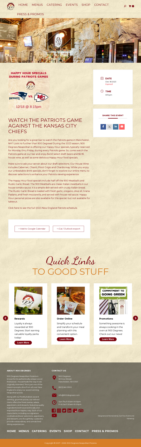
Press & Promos (105, 431)
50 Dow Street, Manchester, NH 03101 (42, 3)
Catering (39, 431)
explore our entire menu (72, 170)
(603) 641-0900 (65, 387)
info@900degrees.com (69, 395)
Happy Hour (53, 147)
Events (55, 431)
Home (11, 431)
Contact (82, 431)
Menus (24, 431)
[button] (5, 318)
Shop (68, 431)
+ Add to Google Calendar (32, 228)
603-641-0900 (14, 3)
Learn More (23, 342)
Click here (13, 208)
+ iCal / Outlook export (68, 228)
